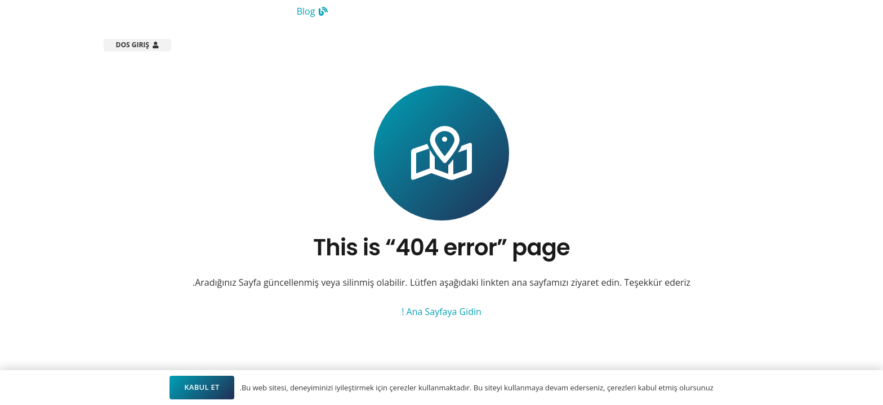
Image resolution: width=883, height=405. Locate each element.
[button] (510, 45)
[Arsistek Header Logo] (729, 45)
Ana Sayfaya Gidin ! (441, 311)
